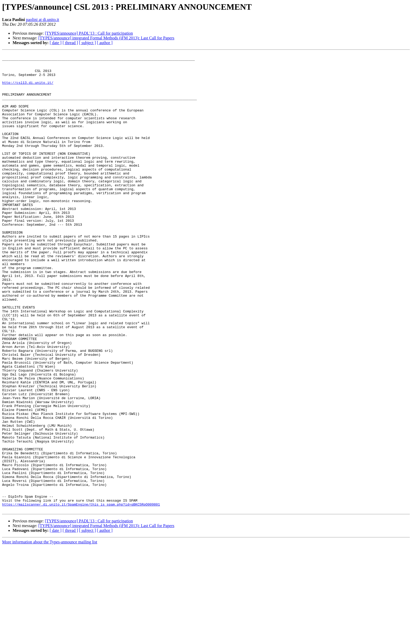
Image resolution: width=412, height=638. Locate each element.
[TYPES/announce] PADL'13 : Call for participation (89, 33)
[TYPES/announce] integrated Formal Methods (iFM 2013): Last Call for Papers (106, 38)
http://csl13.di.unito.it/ (27, 88)
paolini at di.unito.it (42, 19)
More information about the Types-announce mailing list (49, 633)
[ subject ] (87, 42)
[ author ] (105, 42)
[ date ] (55, 42)
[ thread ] (70, 42)
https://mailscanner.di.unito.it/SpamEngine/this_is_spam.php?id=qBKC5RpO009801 (81, 595)
